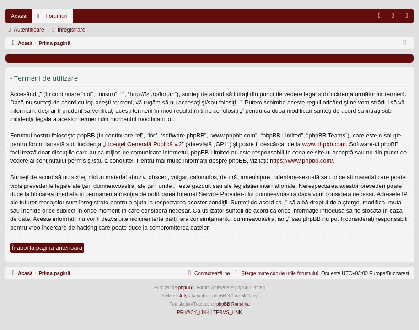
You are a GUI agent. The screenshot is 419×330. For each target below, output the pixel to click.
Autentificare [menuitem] (395, 18)
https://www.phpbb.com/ (301, 160)
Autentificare (29, 30)
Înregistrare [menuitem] (409, 18)
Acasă (18, 16)
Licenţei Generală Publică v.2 (143, 144)
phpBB (185, 287)
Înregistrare (72, 30)
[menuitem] (379, 16)
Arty (183, 295)
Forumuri (56, 16)
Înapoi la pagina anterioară (47, 247)
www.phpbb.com (324, 144)
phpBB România (233, 304)
